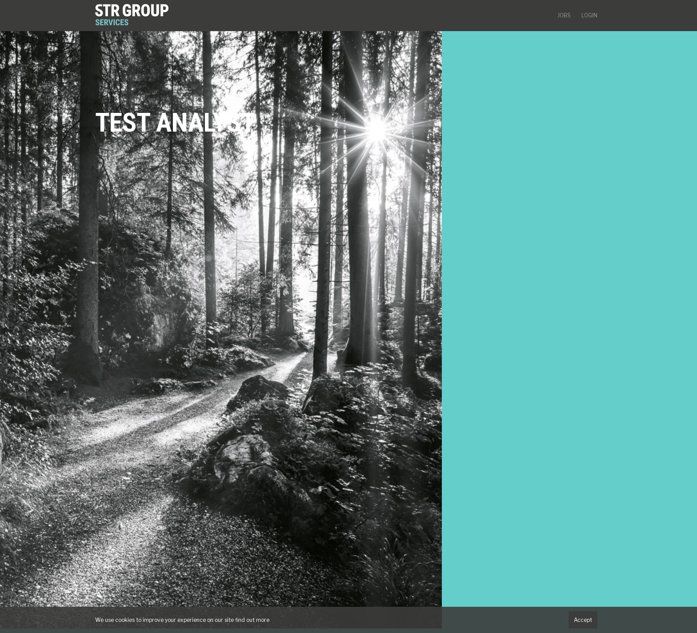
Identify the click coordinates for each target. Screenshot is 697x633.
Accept (583, 620)
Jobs (564, 15)
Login (589, 15)
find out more (252, 620)
